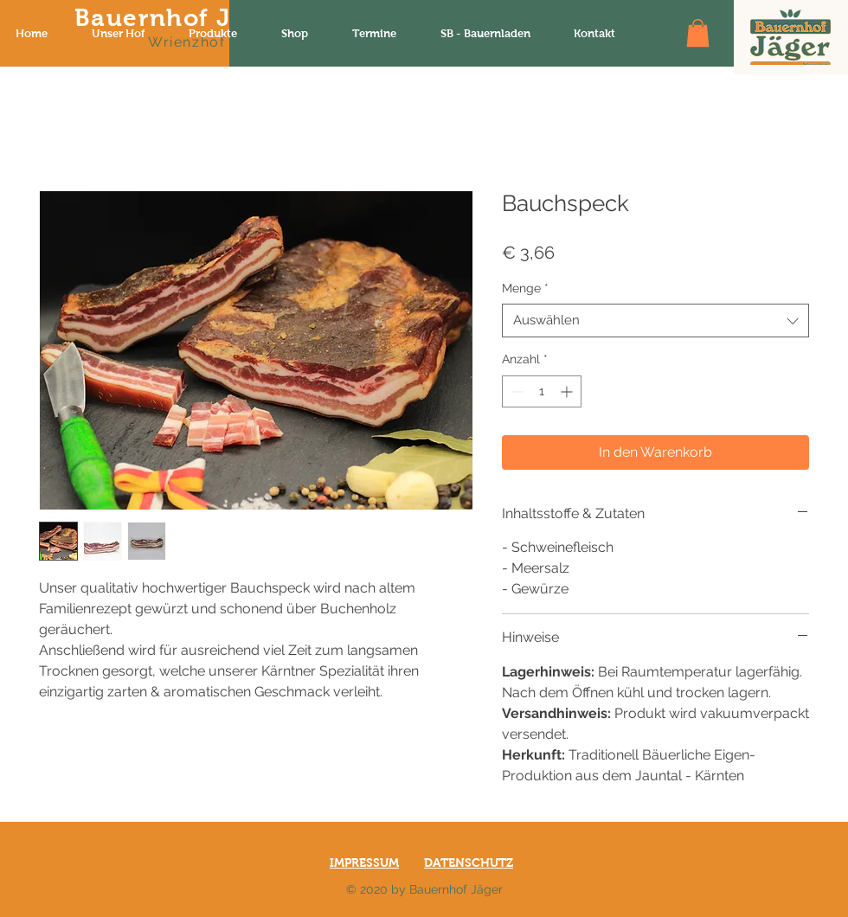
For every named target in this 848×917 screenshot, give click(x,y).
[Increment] (568, 391)
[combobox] (655, 320)
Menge (525, 288)
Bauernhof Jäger (181, 17)
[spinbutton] (541, 391)
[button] (698, 33)
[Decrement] (515, 391)
